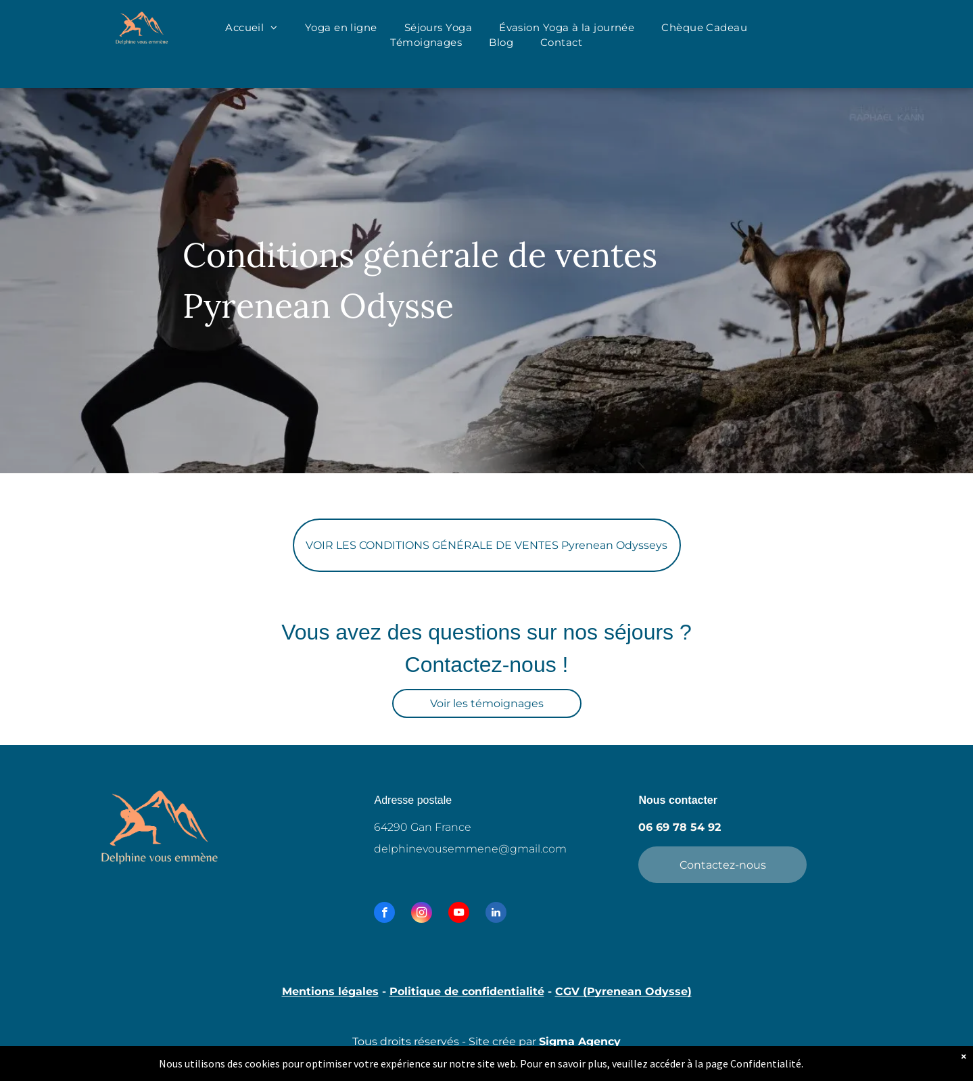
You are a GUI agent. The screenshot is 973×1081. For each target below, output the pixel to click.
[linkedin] (495, 914)
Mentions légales (330, 991)
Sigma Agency (580, 1041)
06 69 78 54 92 (679, 827)
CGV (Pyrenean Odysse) (623, 991)
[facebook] (384, 914)
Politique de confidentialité (466, 991)
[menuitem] (251, 28)
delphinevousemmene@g (445, 848)
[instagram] (421, 914)
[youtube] (458, 914)
